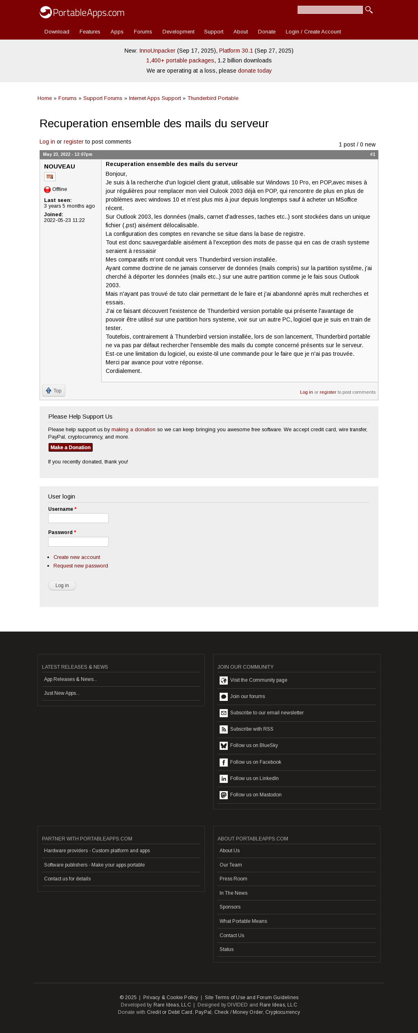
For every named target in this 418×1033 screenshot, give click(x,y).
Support (213, 32)
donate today (255, 70)
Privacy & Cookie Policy (170, 997)
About (240, 32)
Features (90, 32)
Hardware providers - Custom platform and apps (97, 850)
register (74, 141)
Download (56, 32)
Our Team (231, 865)
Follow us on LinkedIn (249, 779)
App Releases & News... (70, 679)
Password (62, 532)
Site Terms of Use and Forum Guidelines (252, 997)
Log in (47, 141)
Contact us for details (67, 879)
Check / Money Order (238, 1012)
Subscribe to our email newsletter (262, 713)
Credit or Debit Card (170, 1012)
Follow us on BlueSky (249, 746)
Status (226, 949)
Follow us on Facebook (250, 762)
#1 (372, 154)
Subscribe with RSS (246, 729)
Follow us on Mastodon (251, 795)
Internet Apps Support (155, 98)
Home (45, 98)
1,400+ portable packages (180, 60)
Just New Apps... (62, 693)
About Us (230, 850)
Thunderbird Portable (212, 98)
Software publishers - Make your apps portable (94, 865)
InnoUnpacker (157, 50)
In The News (233, 893)
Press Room (233, 879)
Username (62, 509)
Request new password (80, 566)
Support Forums (102, 98)
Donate (267, 32)
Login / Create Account (313, 32)
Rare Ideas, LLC (172, 1005)
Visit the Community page (253, 680)
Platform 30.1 (236, 50)
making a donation (133, 429)
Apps (117, 32)
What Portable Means (243, 921)
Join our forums (242, 697)
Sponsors (230, 907)
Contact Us (232, 935)
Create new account (76, 557)
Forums (143, 32)
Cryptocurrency (282, 1012)
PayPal (203, 1012)
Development (178, 32)
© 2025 (128, 997)
